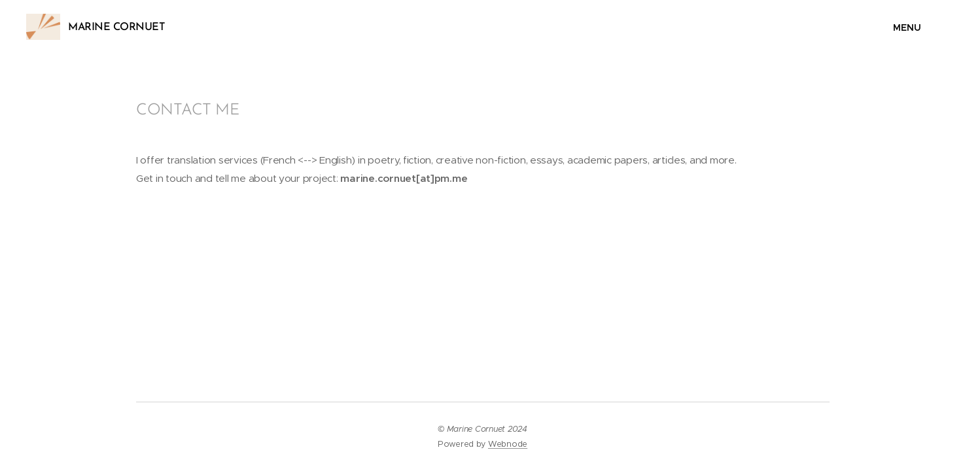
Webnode (507, 444)
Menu (901, 27)
